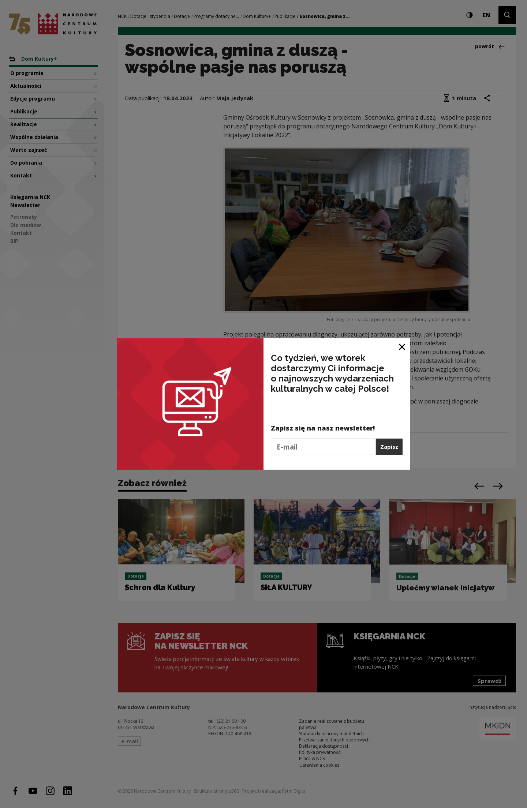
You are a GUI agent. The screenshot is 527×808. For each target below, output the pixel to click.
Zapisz (389, 446)
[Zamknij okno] (402, 346)
